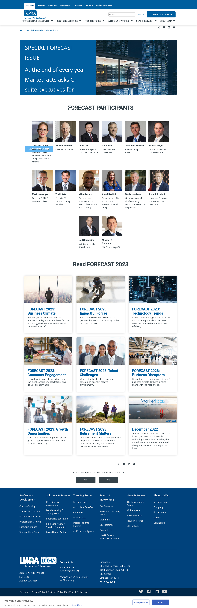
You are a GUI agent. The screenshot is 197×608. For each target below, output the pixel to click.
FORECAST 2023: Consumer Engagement (47, 373)
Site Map (24, 592)
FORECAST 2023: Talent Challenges (99, 373)
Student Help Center (104, 5)
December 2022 (145, 429)
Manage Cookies (141, 604)
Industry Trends (135, 520)
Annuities (78, 512)
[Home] (21, 30)
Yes (85, 479)
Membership (160, 502)
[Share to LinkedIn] (169, 28)
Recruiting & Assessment (52, 504)
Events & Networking (107, 497)
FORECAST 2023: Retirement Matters (95, 431)
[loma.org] (34, 14)
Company (158, 507)
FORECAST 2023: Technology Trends (147, 311)
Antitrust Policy (55, 592)
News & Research (34, 30)
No (108, 479)
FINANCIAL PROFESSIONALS (59, 5)
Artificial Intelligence (83, 531)
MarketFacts (52, 30)
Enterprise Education (57, 518)
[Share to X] (158, 28)
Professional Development (27, 497)
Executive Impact (28, 526)
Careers (158, 517)
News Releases (134, 515)
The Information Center (135, 504)
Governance (160, 512)
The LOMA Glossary (29, 511)
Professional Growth (30, 521)
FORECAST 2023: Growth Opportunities (48, 431)
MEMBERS (41, 5)
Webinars (105, 519)
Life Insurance (80, 502)
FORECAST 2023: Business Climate (41, 311)
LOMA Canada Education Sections (109, 537)
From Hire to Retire (56, 532)
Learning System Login (161, 14)
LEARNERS (30, 5)
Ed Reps (89, 5)
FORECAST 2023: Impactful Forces (93, 311)
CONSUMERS (78, 5)
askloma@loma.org (70, 570)
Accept (160, 604)
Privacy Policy (38, 592)
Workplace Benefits (83, 507)
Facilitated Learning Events (110, 513)
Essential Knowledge (30, 516)
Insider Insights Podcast (81, 524)
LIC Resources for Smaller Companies (56, 525)
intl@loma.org (67, 580)
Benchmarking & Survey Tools (54, 512)
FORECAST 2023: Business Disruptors (148, 373)
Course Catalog (27, 506)
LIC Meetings (106, 524)
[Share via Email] (174, 28)
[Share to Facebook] (163, 28)
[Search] (133, 14)
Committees (106, 530)
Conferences (106, 506)
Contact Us (159, 522)
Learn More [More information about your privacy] (77, 606)
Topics (141, 14)
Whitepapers (133, 510)
